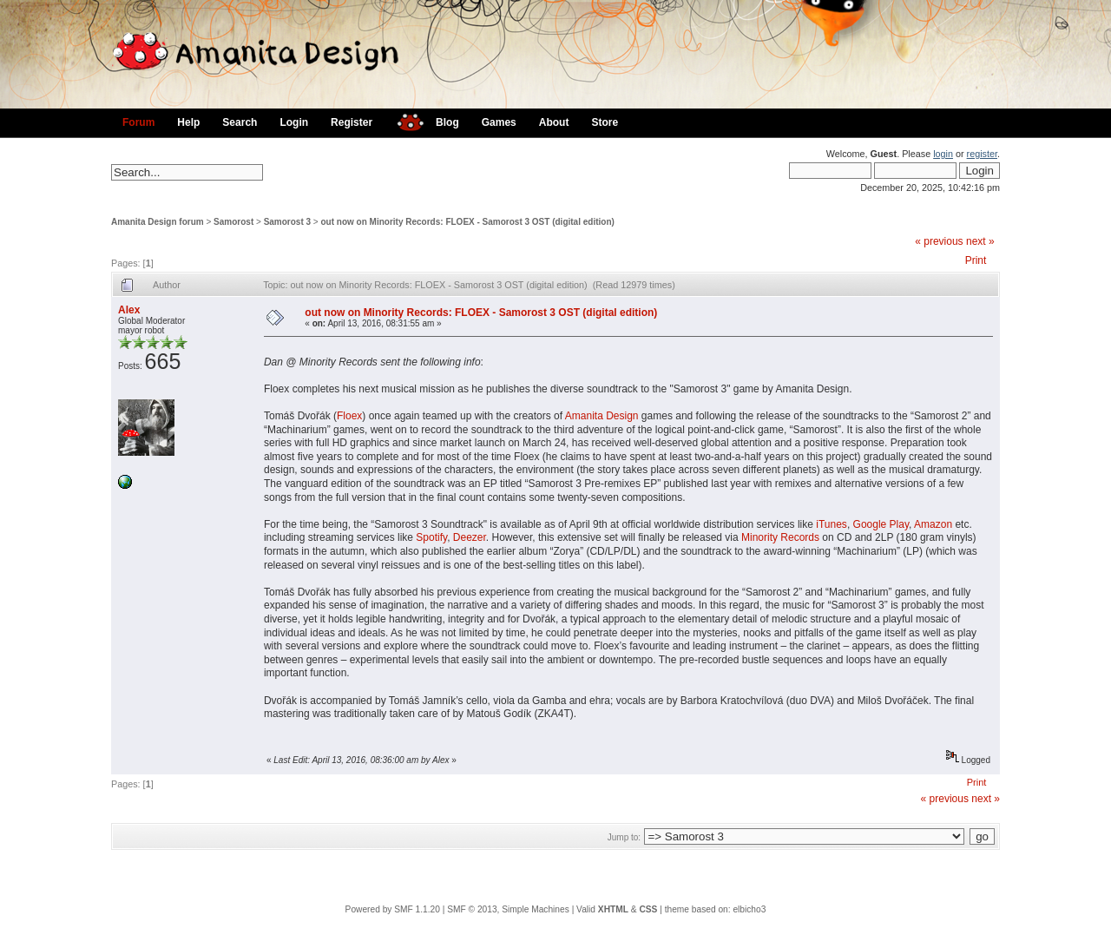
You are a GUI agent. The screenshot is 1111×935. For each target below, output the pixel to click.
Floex (349, 416)
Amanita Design (602, 416)
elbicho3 (749, 909)
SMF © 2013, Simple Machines (508, 909)
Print (976, 260)
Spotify (431, 537)
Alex (129, 310)
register (982, 153)
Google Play (881, 524)
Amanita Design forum (157, 222)
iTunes (831, 524)
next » (980, 241)
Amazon (933, 524)
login (943, 153)
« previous (939, 241)
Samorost (233, 222)
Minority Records (780, 537)
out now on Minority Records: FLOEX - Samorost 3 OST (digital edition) (468, 222)
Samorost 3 (287, 222)
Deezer (469, 537)
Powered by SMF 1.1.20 (392, 909)
